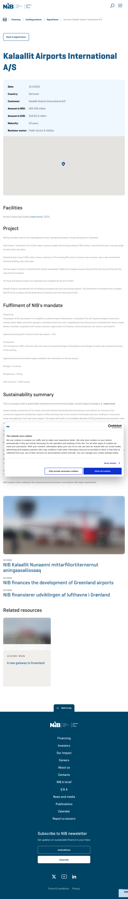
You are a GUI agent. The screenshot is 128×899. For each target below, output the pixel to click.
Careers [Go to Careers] (64, 760)
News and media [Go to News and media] (64, 797)
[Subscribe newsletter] (64, 859)
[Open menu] (120, 6)
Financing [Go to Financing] (64, 738)
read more (36, 216)
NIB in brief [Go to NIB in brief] (64, 782)
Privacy (76, 888)
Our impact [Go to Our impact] (64, 753)
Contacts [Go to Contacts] (64, 775)
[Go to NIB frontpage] (17, 7)
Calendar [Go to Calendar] (64, 811)
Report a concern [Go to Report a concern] (64, 818)
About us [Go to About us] (64, 767)
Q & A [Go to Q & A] (64, 789)
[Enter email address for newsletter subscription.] (64, 850)
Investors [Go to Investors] (64, 745)
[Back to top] (64, 708)
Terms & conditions (58, 888)
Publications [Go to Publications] (64, 804)
